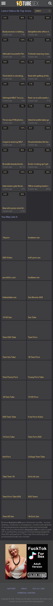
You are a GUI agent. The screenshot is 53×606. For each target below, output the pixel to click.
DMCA (24, 589)
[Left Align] (4, 3)
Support (11, 589)
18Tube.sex (19, 599)
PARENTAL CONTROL (27, 593)
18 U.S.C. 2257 (38, 589)
